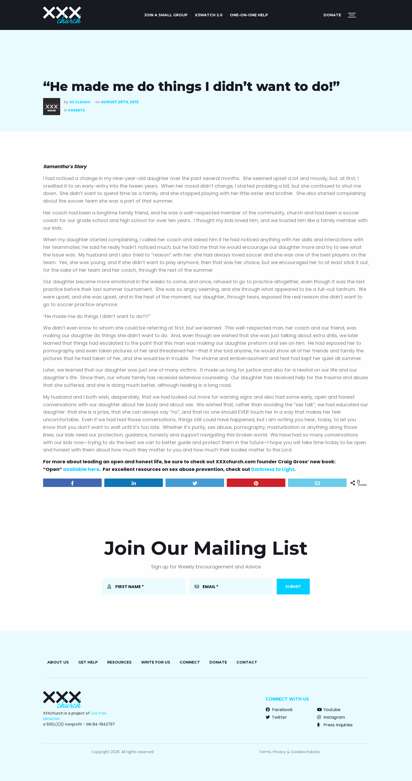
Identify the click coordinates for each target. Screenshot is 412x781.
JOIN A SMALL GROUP (166, 15)
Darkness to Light (272, 469)
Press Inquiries (335, 725)
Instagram (331, 717)
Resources (119, 662)
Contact (246, 662)
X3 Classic (80, 102)
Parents (76, 110)
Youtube (329, 709)
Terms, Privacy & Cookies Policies (289, 751)
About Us (58, 662)
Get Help (88, 662)
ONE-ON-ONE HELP (249, 15)
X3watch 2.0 (209, 15)
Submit (293, 586)
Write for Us (155, 662)
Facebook (279, 709)
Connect (190, 662)
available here (81, 469)
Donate (332, 15)
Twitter (276, 717)
